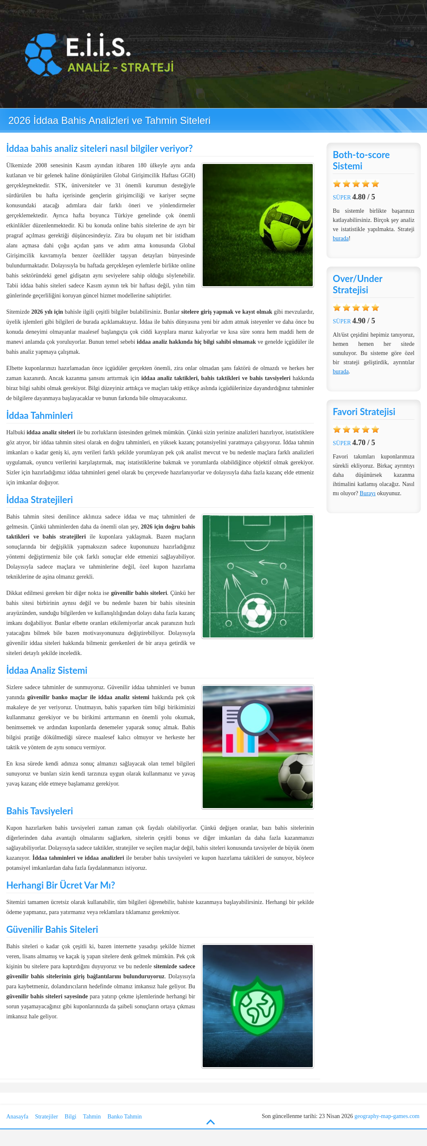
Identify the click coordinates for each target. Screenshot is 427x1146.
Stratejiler (46, 1116)
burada (341, 238)
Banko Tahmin (125, 1116)
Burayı (368, 493)
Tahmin (92, 1116)
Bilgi (70, 1116)
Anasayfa (17, 1116)
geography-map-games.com (386, 1116)
